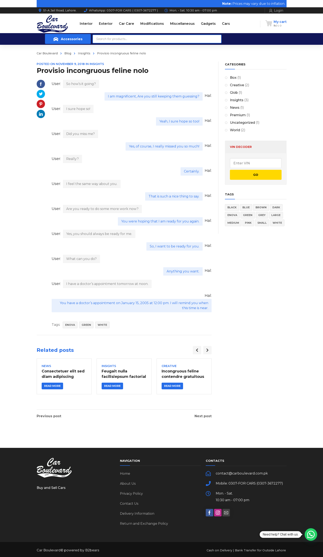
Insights (84, 53)
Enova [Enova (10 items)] (232, 215)
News (46, 366)
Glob (234, 93)
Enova (70, 324)
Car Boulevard (47, 53)
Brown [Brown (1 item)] (261, 207)
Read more (52, 385)
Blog (67, 53)
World (235, 130)
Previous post (49, 416)
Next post (203, 416)
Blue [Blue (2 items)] (246, 207)
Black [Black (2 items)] (232, 207)
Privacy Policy (131, 494)
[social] (209, 512)
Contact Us (129, 504)
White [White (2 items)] (277, 222)
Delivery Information (137, 514)
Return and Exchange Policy (144, 524)
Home (125, 474)
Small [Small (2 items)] (262, 222)
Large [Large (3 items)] (276, 215)
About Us (128, 484)
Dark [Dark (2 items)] (276, 207)
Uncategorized (242, 123)
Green (86, 324)
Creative (169, 366)
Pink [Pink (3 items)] (248, 222)
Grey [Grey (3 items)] (262, 215)
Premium (238, 115)
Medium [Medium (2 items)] (233, 222)
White (102, 324)
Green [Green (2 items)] (247, 215)
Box (233, 78)
